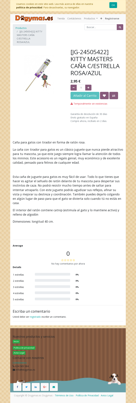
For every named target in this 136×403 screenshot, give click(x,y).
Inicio (16, 341)
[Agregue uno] (88, 88)
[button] (101, 18)
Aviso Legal (19, 352)
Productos (21, 28)
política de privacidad (29, 7)
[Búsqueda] (120, 27)
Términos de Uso (64, 395)
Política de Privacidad (87, 395)
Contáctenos (20, 362)
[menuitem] (61, 18)
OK (113, 5)
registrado (35, 316)
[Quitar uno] (74, 88)
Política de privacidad (24, 347)
